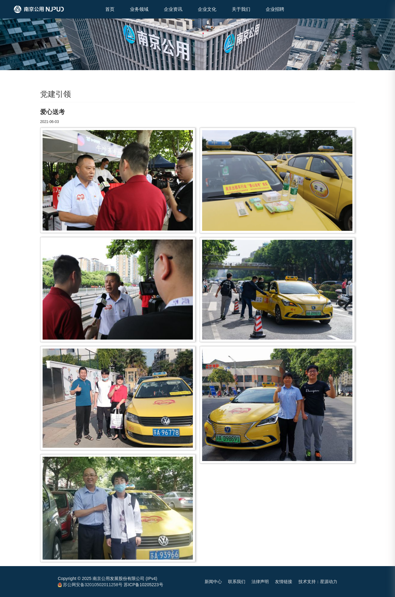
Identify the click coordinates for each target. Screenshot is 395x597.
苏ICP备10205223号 (143, 584)
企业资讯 (173, 9)
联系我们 (236, 581)
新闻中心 (213, 581)
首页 (109, 9)
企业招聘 (275, 9)
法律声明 (260, 581)
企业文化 (207, 9)
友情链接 (283, 581)
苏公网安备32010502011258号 (90, 584)
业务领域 (139, 9)
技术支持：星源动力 (317, 581)
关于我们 (241, 9)
